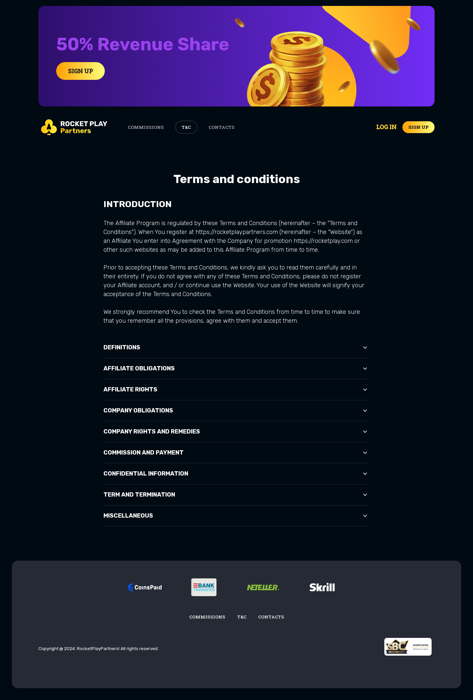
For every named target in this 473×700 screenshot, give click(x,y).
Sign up (418, 127)
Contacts (222, 127)
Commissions (146, 127)
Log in (386, 127)
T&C (186, 127)
